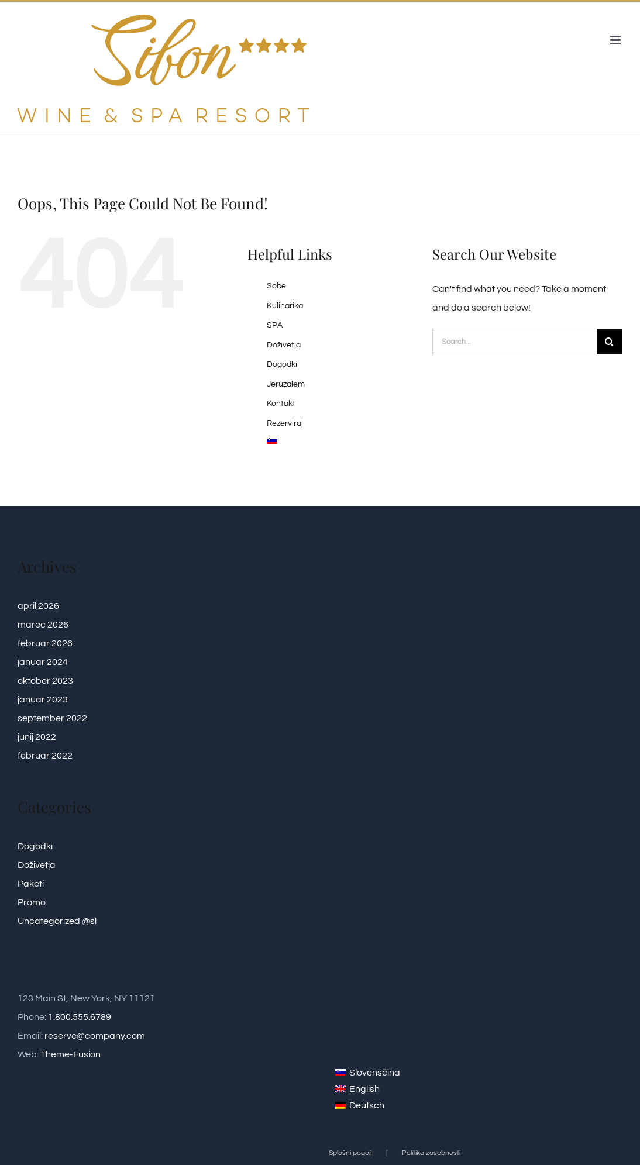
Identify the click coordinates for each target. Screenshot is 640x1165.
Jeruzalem (286, 384)
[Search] (609, 341)
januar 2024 (43, 662)
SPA (275, 325)
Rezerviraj (285, 423)
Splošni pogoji (350, 1153)
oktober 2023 (45, 680)
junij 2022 (37, 737)
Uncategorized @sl (57, 921)
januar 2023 (43, 699)
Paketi (31, 883)
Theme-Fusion (70, 1054)
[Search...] (514, 341)
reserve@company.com (94, 1035)
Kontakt (281, 403)
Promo (32, 902)
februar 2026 (45, 643)
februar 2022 (45, 755)
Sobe (276, 286)
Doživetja (284, 345)
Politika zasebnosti (431, 1153)
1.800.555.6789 (79, 1017)
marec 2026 (43, 624)
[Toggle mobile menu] (616, 40)
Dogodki (282, 364)
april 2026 (38, 606)
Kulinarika (285, 306)
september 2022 (52, 718)
